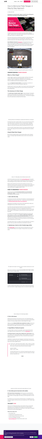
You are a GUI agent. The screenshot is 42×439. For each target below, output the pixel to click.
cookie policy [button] (22, 433)
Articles (21, 1)
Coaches (15, 1)
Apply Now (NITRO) (27, 1)
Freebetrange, (11, 227)
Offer (18, 1)
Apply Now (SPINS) (34, 1)
